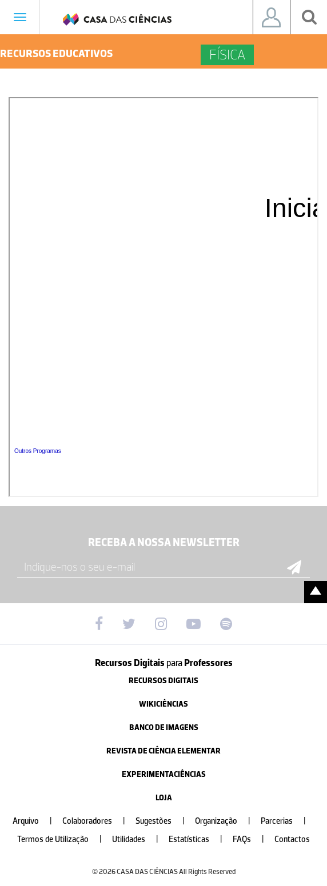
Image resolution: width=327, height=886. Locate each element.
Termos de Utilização (64, 839)
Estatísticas (200, 839)
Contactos (292, 839)
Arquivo (37, 821)
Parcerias (288, 821)
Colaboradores (98, 821)
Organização (227, 821)
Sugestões (164, 821)
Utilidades (140, 839)
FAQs (253, 839)
